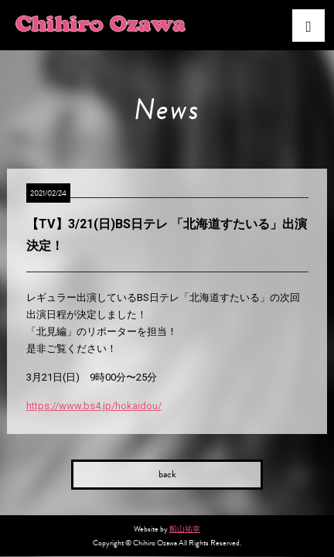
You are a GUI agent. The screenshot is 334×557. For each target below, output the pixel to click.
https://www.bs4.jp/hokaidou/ (94, 406)
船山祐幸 (184, 529)
